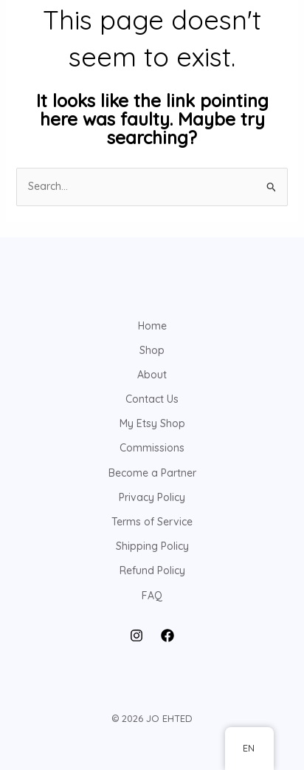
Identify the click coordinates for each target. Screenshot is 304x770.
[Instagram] (136, 635)
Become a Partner (152, 473)
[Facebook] (167, 635)
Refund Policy (152, 570)
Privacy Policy (152, 497)
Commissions (152, 447)
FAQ (152, 595)
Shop (152, 350)
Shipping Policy (152, 546)
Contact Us (152, 399)
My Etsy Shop (152, 423)
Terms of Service (152, 521)
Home (152, 326)
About (152, 374)
